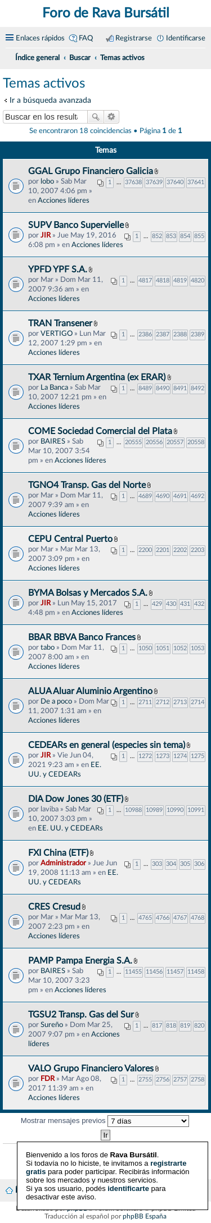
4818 (162, 280)
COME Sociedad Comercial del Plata (100, 431)
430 (171, 604)
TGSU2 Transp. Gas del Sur (81, 1014)
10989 (154, 810)
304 (171, 864)
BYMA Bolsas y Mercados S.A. (87, 592)
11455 (133, 972)
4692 (197, 496)
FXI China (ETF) (58, 852)
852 (157, 236)
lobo (47, 181)
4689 (145, 496)
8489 (145, 388)
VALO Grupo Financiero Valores (91, 1068)
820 (199, 1026)
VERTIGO (57, 333)
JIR (46, 235)
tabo (48, 647)
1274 (180, 756)
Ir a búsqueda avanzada (50, 100)
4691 (180, 496)
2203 (197, 550)
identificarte (128, 1180)
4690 (162, 496)
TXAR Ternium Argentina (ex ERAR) (98, 377)
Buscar (95, 117)
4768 (197, 918)
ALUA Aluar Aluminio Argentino (90, 691)
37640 (175, 182)
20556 (154, 442)
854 (185, 236)
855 (199, 236)
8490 (162, 388)
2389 (197, 334)
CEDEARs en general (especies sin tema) (106, 745)
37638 (133, 182)
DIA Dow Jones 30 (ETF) (75, 799)
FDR (48, 1079)
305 (185, 864)
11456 (154, 972)
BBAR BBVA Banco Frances (82, 637)
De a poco (56, 701)
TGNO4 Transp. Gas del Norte (87, 485)
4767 (180, 918)
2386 (145, 334)
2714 (197, 702)
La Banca (54, 387)
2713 (180, 702)
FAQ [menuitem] (86, 38)
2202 (180, 550)
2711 (145, 702)
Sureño (52, 1025)
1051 (162, 648)
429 (157, 604)
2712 (162, 702)
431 (185, 604)
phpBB (77, 1208)
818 (171, 1026)
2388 (180, 334)
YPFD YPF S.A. (57, 269)
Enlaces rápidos (40, 38)
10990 (175, 810)
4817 (145, 280)
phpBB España (145, 1216)
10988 (133, 810)
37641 (195, 182)
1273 (162, 756)
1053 (197, 648)
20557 (175, 442)
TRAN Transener (60, 323)
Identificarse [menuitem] (185, 38)
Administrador (63, 863)
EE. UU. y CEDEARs (70, 828)
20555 (133, 442)
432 (199, 604)
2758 (197, 1079)
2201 (162, 550)
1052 (180, 648)
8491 (180, 388)
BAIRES (53, 441)
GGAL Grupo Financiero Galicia (90, 171)
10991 (195, 810)
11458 (195, 972)
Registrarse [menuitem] (133, 38)
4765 (145, 918)
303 (157, 864)
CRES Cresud (54, 906)
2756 (162, 1079)
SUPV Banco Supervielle (76, 225)
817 (157, 1026)
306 (199, 864)
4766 (162, 918)
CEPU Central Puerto (70, 539)
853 (171, 236)
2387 (162, 334)
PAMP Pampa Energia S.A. (80, 960)
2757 (180, 1079)
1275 (197, 756)
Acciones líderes (63, 200)
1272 (145, 756)
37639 (154, 182)
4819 (180, 280)
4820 (197, 280)
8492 (197, 388)
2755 (145, 1079)
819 (185, 1026)
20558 (195, 442)
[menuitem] (200, 56)
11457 (175, 972)
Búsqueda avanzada (111, 117)
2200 (145, 550)
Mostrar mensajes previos (105, 1121)
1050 (145, 648)
